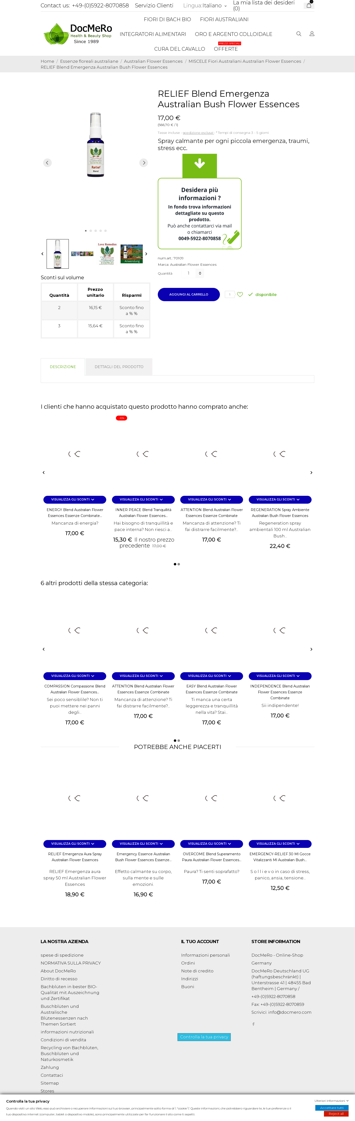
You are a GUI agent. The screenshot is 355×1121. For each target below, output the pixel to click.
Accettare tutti (332, 1108)
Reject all (336, 1114)
